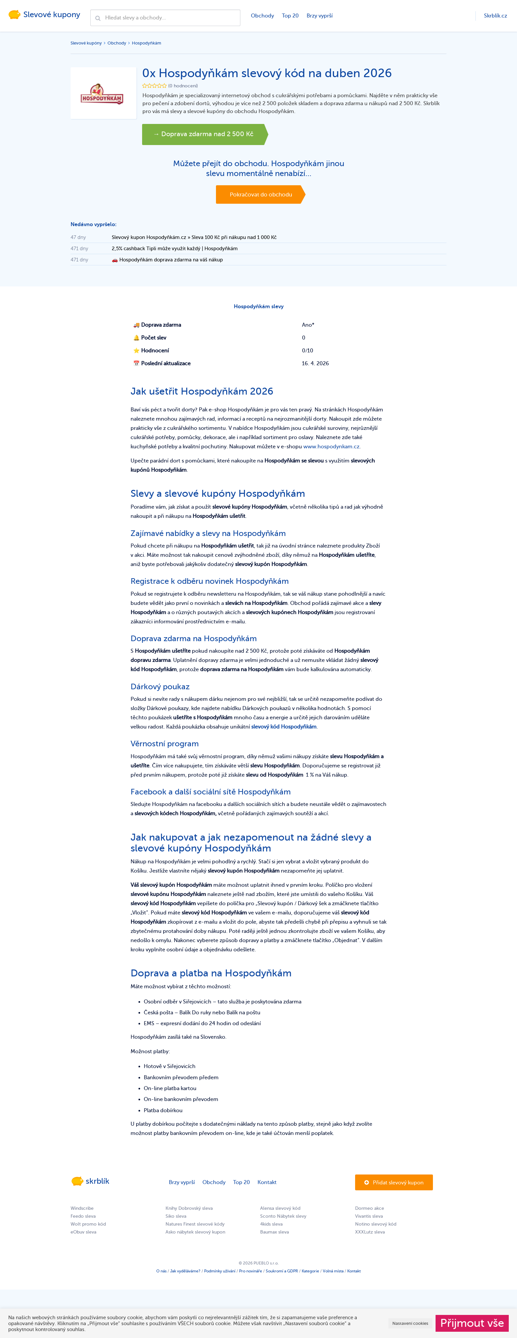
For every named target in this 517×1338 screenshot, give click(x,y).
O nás (161, 1273)
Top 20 (290, 16)
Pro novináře (250, 1273)
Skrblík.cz (495, 16)
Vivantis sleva (369, 1218)
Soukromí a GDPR (282, 1273)
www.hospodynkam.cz (331, 449)
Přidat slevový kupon (394, 1185)
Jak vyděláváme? (185, 1273)
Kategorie (310, 1273)
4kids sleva (271, 1226)
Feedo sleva (83, 1218)
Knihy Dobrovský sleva (189, 1210)
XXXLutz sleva (370, 1234)
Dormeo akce (369, 1210)
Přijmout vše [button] (472, 1323)
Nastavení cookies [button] (410, 1323)
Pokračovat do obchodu (261, 195)
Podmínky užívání (219, 1273)
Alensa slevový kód (280, 1210)
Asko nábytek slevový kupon (195, 1234)
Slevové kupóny (86, 43)
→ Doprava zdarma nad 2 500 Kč (208, 134)
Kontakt (267, 1184)
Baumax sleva (274, 1234)
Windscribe (82, 1210)
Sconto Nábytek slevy (283, 1218)
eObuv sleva (83, 1234)
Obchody (262, 16)
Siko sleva (176, 1218)
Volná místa (333, 1273)
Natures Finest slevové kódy (195, 1226)
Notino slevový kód (375, 1226)
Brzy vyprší (319, 16)
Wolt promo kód (88, 1226)
